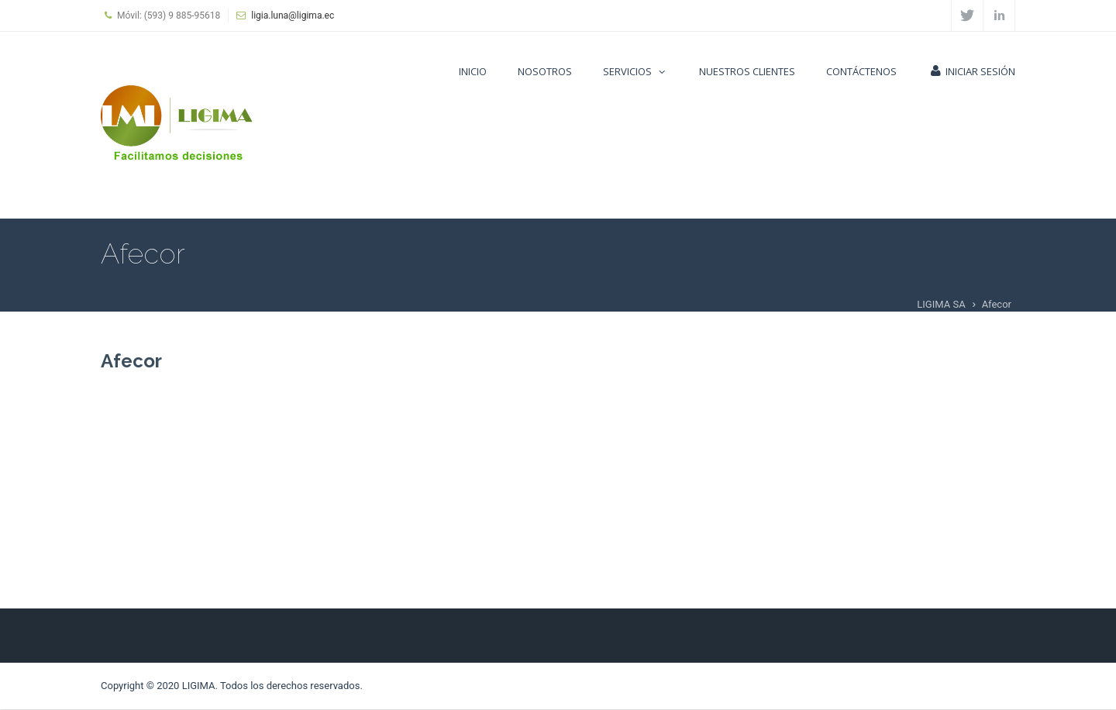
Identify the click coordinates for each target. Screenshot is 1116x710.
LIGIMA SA (941, 304)
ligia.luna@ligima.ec (292, 15)
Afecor (131, 361)
